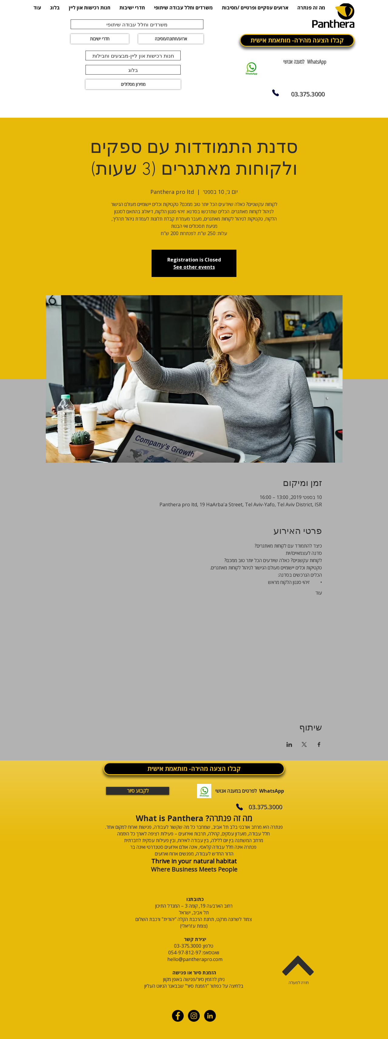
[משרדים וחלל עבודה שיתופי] (137, 24)
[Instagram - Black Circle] (194, 1016)
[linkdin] (210, 1016)
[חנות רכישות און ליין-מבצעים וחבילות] (133, 55)
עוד (318, 592)
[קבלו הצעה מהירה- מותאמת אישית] (297, 40)
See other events (194, 267)
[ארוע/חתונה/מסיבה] (170, 39)
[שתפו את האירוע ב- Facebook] (319, 744)
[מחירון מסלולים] (133, 84)
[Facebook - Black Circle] (178, 1016)
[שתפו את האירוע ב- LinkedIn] (289, 744)
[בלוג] (133, 70)
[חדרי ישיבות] (100, 39)
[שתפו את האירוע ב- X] (304, 744)
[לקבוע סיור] (137, 791)
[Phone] (275, 92)
